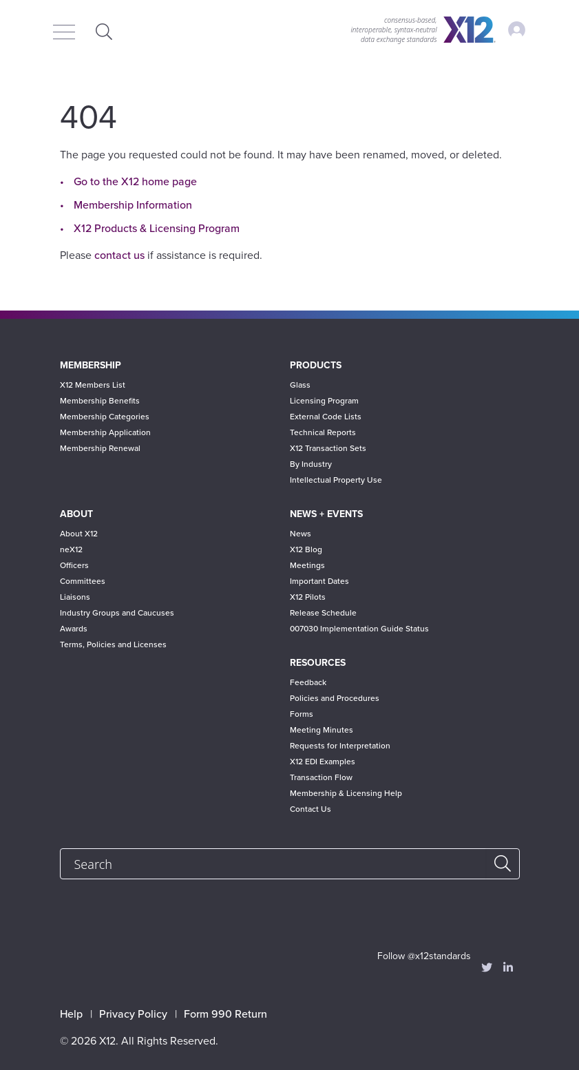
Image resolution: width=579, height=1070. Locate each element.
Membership (90, 365)
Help (71, 1014)
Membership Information (133, 205)
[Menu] (67, 33)
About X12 (79, 533)
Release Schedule (323, 613)
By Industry (311, 464)
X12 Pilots (308, 597)
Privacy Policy (133, 1014)
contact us (119, 255)
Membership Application (105, 432)
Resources (318, 663)
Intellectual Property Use (336, 480)
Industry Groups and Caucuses (117, 613)
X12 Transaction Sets (328, 448)
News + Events (326, 514)
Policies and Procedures (334, 698)
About (76, 514)
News (300, 533)
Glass (300, 385)
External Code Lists (325, 416)
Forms (301, 714)
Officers (74, 565)
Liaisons (75, 597)
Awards (73, 628)
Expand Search (104, 31)
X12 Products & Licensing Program (157, 228)
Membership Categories (104, 416)
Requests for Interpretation (340, 746)
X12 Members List (92, 385)
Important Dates (319, 581)
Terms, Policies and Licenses (113, 644)
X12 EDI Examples (322, 761)
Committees (82, 581)
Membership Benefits (100, 401)
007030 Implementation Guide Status (359, 628)
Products (315, 365)
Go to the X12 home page (135, 182)
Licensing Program (324, 401)
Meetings (307, 565)
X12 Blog (306, 549)
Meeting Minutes (321, 730)
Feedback (308, 682)
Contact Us (310, 809)
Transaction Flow (321, 777)
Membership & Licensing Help (346, 793)
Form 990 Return (225, 1014)
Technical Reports (323, 432)
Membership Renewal (100, 448)
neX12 (71, 549)
